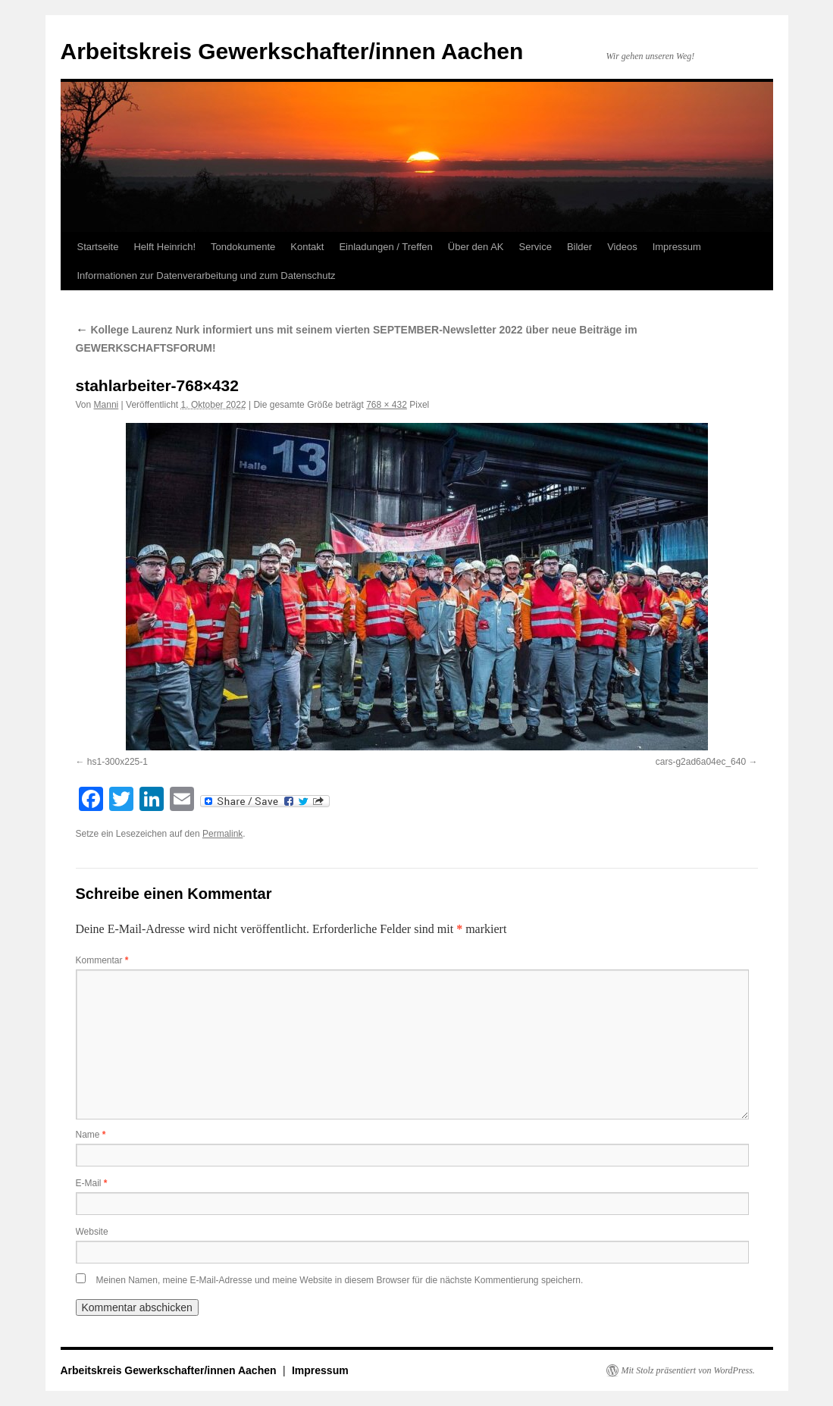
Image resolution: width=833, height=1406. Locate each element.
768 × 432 (386, 404)
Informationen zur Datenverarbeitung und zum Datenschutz (206, 275)
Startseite (98, 246)
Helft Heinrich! (164, 246)
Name (91, 1134)
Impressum (677, 246)
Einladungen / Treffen (385, 246)
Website (92, 1231)
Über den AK (476, 246)
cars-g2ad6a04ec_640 (701, 761)
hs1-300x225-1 (117, 761)
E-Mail (92, 1183)
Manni (106, 404)
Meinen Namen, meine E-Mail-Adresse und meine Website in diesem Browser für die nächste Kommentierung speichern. (340, 1280)
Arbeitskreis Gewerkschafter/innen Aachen (292, 51)
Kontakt (307, 246)
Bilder (579, 246)
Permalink (222, 833)
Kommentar (102, 960)
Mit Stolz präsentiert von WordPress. (688, 1370)
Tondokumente (243, 246)
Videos (622, 246)
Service (535, 246)
